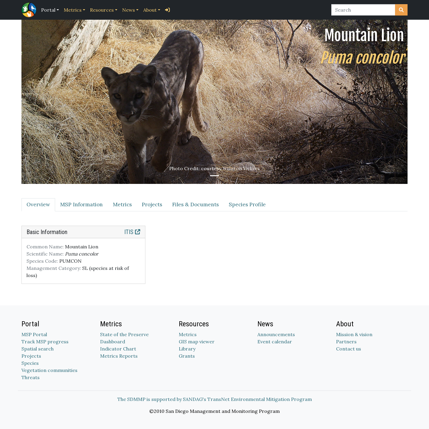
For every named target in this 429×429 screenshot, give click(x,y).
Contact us (348, 349)
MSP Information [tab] (81, 204)
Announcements (276, 334)
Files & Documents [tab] (195, 204)
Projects (31, 356)
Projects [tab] (152, 204)
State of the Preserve (124, 334)
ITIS (132, 232)
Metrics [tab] (122, 204)
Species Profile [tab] (247, 204)
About (150, 10)
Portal (48, 10)
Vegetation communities (49, 370)
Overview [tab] (38, 204)
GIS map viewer (196, 342)
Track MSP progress (45, 342)
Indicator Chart (118, 349)
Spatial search (37, 349)
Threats (30, 377)
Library (187, 349)
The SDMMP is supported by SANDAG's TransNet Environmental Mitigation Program (214, 399)
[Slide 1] (214, 175)
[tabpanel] (214, 258)
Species (30, 363)
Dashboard (112, 342)
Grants (187, 356)
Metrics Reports (119, 356)
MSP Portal (34, 334)
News (128, 10)
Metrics (73, 10)
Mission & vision (354, 334)
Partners (346, 342)
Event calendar (274, 342)
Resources (102, 10)
